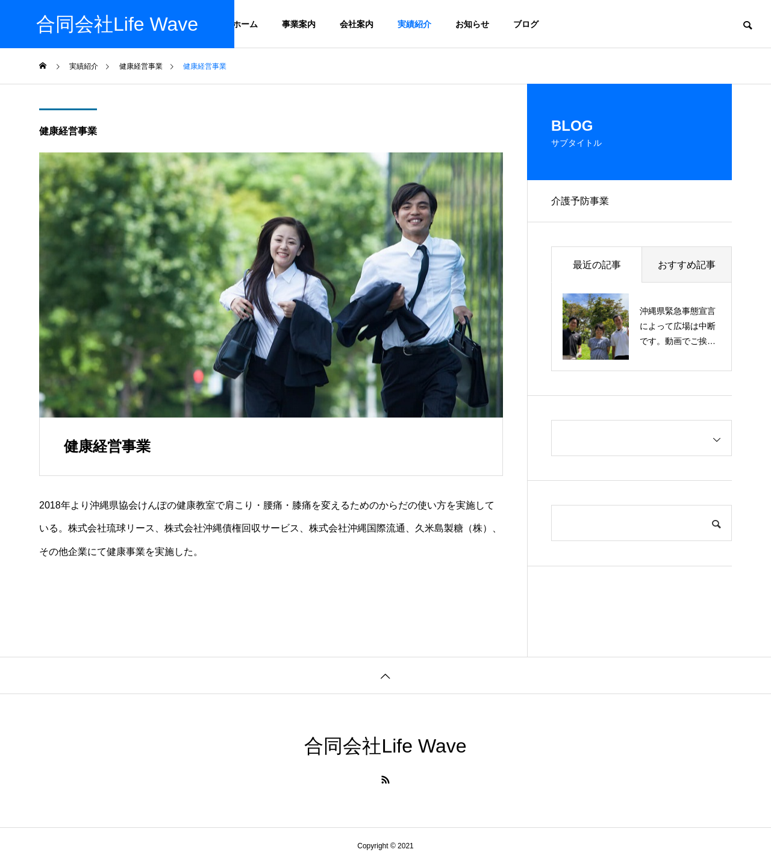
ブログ (525, 24)
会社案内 (356, 24)
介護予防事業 (580, 201)
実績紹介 (414, 24)
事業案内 (299, 24)
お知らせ (472, 24)
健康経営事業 (68, 131)
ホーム (245, 24)
